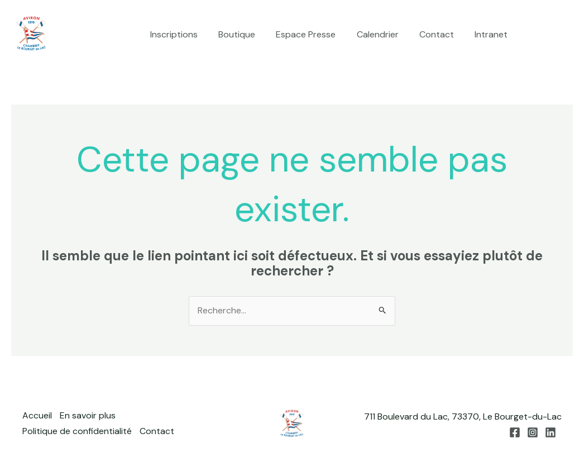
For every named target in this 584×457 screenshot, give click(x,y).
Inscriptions (190, 34)
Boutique (250, 34)
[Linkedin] (568, 35)
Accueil (37, 416)
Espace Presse (316, 34)
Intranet (492, 34)
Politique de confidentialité (77, 431)
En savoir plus (88, 416)
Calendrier (385, 34)
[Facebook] (534, 35)
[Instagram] (551, 35)
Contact (441, 34)
